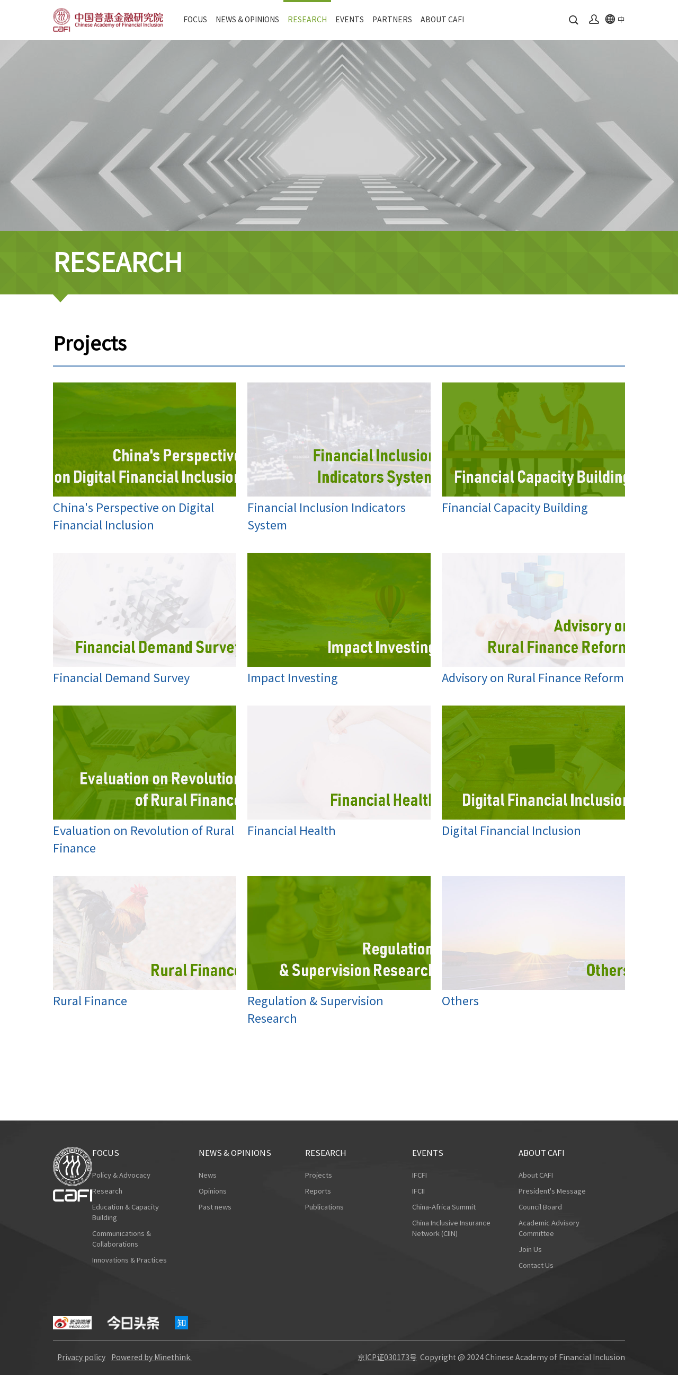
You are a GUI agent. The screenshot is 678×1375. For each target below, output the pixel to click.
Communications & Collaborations (121, 1239)
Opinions (213, 1191)
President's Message (552, 1191)
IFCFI (419, 1175)
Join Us (530, 1249)
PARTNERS (392, 19)
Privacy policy (81, 1357)
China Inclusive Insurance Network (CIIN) (451, 1228)
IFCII (418, 1191)
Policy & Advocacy (121, 1175)
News (208, 1175)
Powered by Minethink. (151, 1357)
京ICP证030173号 (387, 1357)
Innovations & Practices (129, 1260)
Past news (215, 1207)
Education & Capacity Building (125, 1212)
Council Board (540, 1207)
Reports (318, 1191)
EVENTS (349, 19)
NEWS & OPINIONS (247, 19)
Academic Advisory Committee (549, 1228)
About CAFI (536, 1175)
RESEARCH (307, 19)
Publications (324, 1207)
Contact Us (536, 1265)
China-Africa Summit (444, 1207)
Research (107, 1191)
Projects (318, 1175)
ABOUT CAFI (442, 19)
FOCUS (195, 19)
